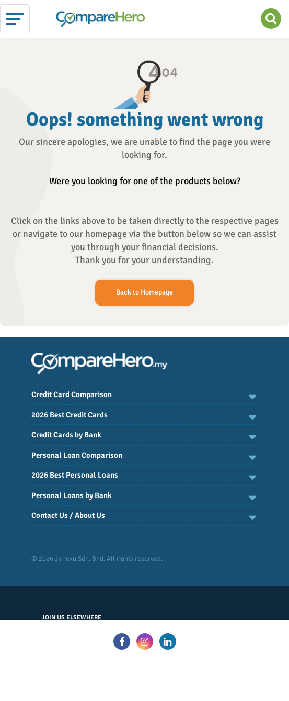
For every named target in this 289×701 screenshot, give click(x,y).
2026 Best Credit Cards (69, 415)
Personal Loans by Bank (71, 495)
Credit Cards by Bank (66, 434)
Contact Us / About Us (68, 515)
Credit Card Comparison (71, 394)
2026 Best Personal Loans (74, 475)
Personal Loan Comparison (76, 455)
